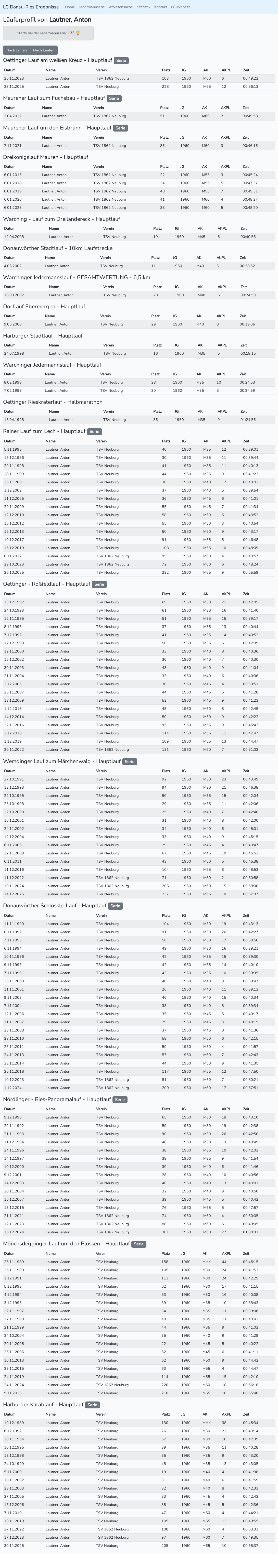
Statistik (143, 6)
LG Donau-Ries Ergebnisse (31, 7)
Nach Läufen (43, 50)
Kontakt (160, 6)
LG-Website (181, 6)
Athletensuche (121, 6)
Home (70, 6)
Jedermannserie (92, 6)
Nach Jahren (16, 50)
